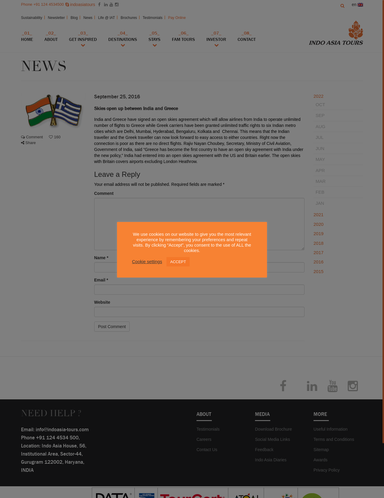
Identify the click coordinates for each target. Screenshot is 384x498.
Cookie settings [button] (147, 261)
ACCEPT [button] (178, 262)
